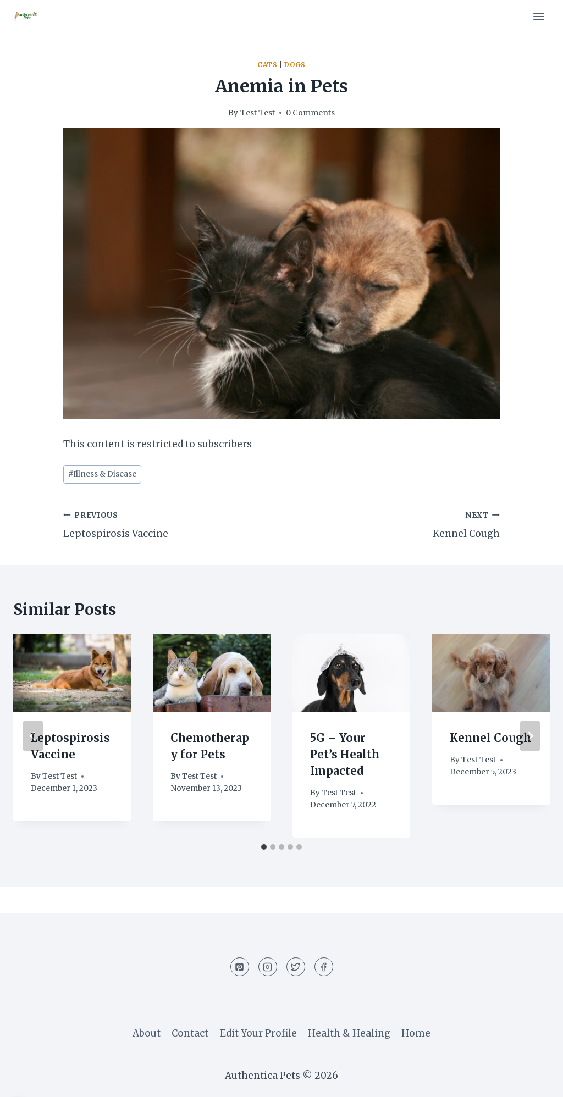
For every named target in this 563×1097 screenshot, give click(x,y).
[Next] (530, 736)
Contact (190, 1033)
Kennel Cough (395, 523)
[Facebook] (323, 966)
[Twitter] (295, 966)
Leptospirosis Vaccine (167, 523)
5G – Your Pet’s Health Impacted (344, 754)
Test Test (257, 113)
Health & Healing (349, 1033)
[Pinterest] (239, 966)
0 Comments (310, 113)
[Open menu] (538, 16)
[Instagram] (267, 966)
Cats (267, 64)
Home (415, 1033)
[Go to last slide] (33, 736)
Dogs (294, 64)
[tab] (264, 847)
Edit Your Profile (258, 1033)
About (147, 1033)
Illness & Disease (102, 474)
